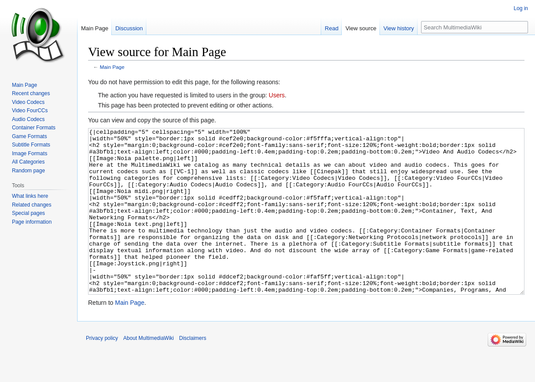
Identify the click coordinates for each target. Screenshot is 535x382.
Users (277, 95)
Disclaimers (192, 371)
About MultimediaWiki (148, 371)
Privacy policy (102, 371)
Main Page (112, 67)
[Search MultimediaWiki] (474, 27)
